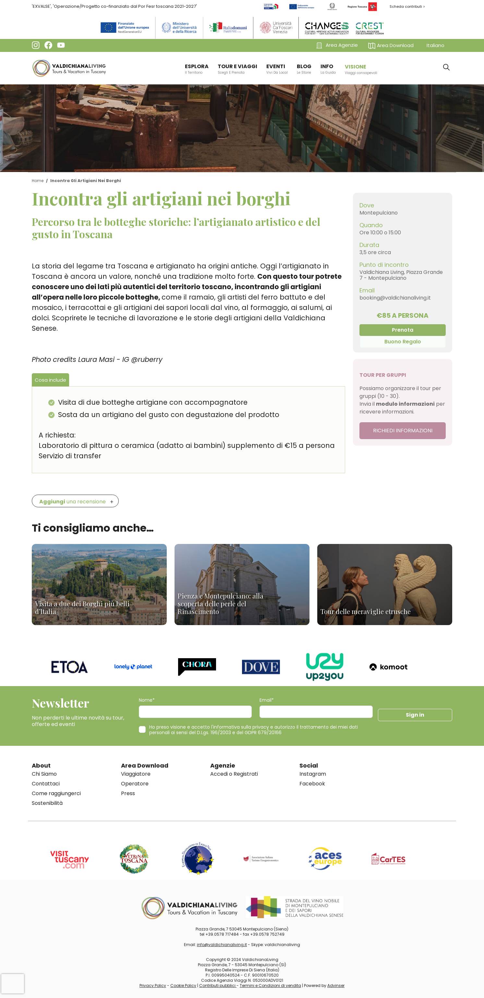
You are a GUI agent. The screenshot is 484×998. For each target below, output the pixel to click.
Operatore (135, 783)
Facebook (312, 783)
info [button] (328, 69)
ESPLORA (197, 69)
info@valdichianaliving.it (222, 944)
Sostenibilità (47, 803)
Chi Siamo (44, 774)
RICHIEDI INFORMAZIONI (402, 430)
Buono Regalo (402, 341)
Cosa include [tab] (50, 379)
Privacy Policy (152, 985)
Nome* (147, 700)
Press (128, 793)
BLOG (304, 69)
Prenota (402, 330)
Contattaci (46, 783)
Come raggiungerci (56, 793)
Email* (267, 700)
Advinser (336, 985)
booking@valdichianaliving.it (395, 298)
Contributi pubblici (217, 985)
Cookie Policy (183, 985)
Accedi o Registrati (234, 774)
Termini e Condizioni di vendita (270, 985)
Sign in (415, 715)
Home (37, 180)
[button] (392, 45)
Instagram (312, 774)
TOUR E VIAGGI (237, 69)
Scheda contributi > (407, 6)
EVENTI (277, 69)
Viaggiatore (136, 774)
